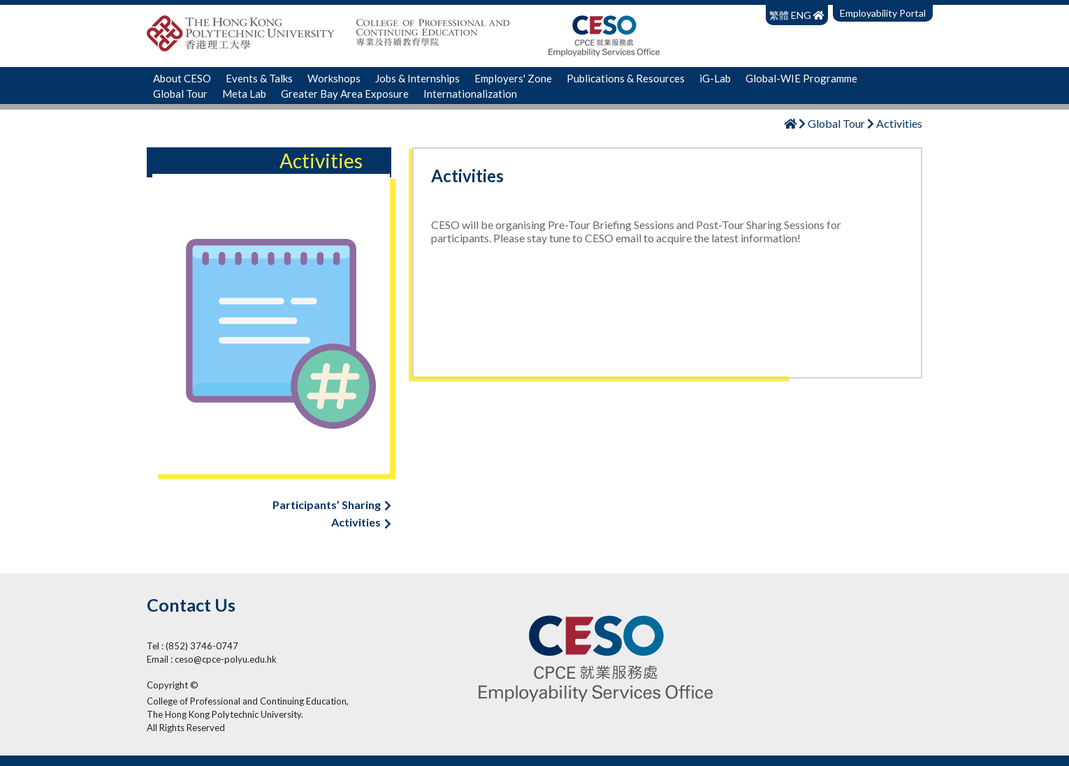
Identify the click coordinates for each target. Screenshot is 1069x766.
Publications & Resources (626, 78)
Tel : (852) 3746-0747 (192, 645)
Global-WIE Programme (801, 78)
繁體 (780, 15)
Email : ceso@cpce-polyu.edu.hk (212, 659)
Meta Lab (244, 93)
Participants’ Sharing (331, 504)
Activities (361, 522)
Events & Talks (259, 78)
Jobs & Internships (417, 78)
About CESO (182, 78)
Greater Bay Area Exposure (345, 93)
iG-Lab (715, 78)
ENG (801, 15)
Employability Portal (883, 13)
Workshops (334, 78)
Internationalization (470, 93)
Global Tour (180, 93)
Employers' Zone (513, 78)
